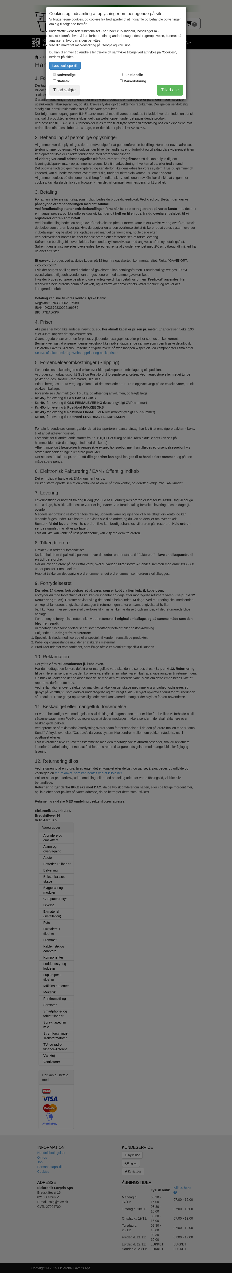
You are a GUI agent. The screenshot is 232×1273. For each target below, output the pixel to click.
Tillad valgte (64, 90)
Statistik (63, 81)
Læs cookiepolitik (65, 66)
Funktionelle (133, 75)
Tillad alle (170, 90)
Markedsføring (134, 81)
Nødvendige (66, 75)
